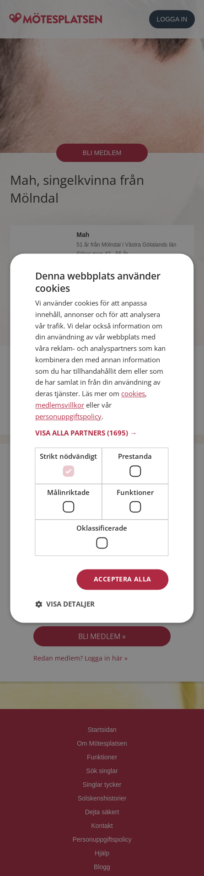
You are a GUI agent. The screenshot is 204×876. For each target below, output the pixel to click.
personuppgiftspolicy (68, 416)
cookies (133, 393)
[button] (101, 433)
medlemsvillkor (59, 404)
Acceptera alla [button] (122, 579)
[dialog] (101, 438)
